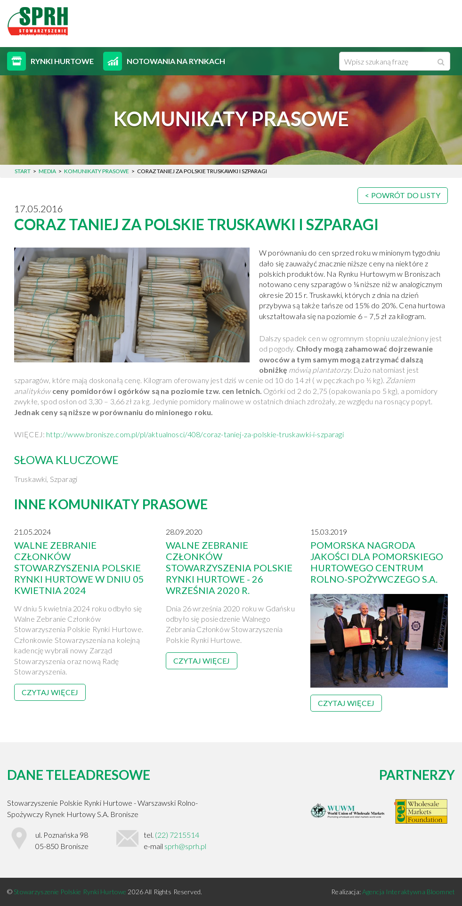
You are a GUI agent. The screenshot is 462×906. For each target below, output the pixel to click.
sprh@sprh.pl (185, 846)
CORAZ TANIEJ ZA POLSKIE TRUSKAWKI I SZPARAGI (196, 224)
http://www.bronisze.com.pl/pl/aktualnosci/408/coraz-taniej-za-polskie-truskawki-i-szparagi (194, 434)
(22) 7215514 (177, 834)
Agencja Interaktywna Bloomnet (408, 892)
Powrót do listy (405, 195)
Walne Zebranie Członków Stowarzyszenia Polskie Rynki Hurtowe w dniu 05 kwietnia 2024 (79, 567)
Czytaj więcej (50, 692)
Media (47, 171)
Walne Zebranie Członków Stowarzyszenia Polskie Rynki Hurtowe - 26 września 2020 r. (229, 567)
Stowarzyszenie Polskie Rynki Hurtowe (71, 892)
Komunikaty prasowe (96, 171)
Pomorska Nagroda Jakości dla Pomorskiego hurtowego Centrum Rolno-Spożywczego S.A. (376, 562)
